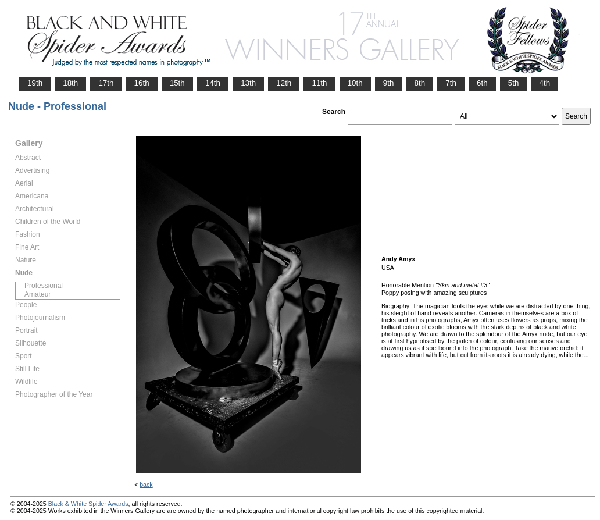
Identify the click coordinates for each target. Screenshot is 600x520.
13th (248, 83)
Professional (43, 286)
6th (482, 83)
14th (213, 83)
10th (355, 83)
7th (451, 83)
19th (35, 83)
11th (319, 83)
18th (70, 83)
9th (389, 83)
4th (544, 83)
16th (142, 83)
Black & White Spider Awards (88, 503)
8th (419, 83)
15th (177, 83)
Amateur (37, 294)
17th (106, 83)
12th (284, 83)
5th (514, 83)
